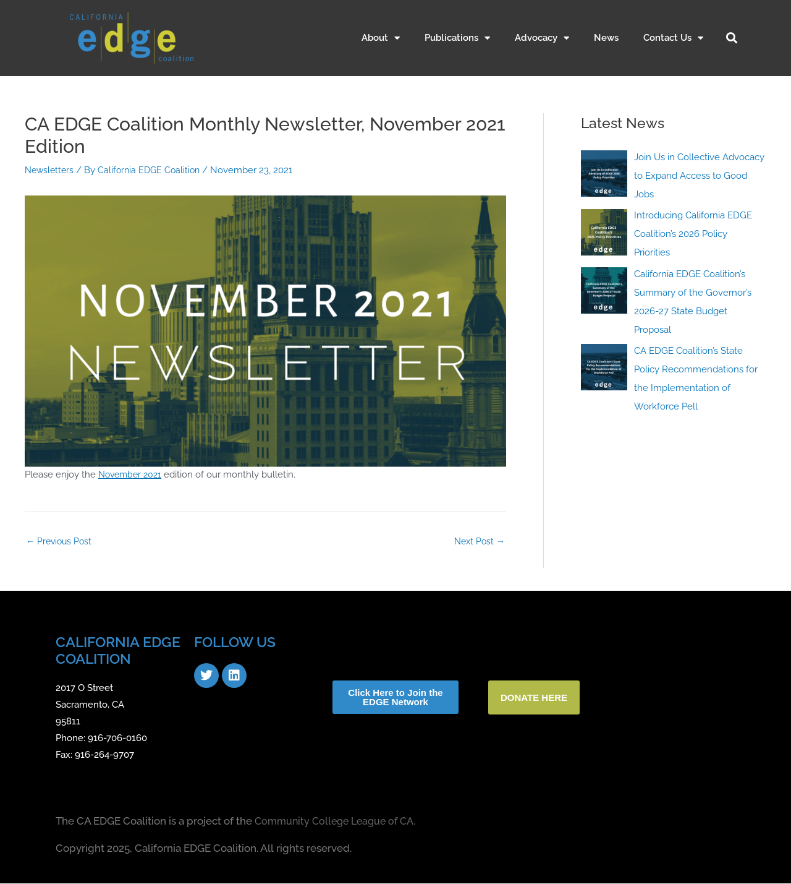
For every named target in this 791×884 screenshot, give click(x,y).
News (606, 37)
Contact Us (673, 38)
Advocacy (542, 38)
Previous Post (60, 541)
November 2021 (132, 474)
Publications (457, 38)
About (381, 38)
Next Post (478, 541)
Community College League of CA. (340, 822)
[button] (732, 38)
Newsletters (51, 170)
